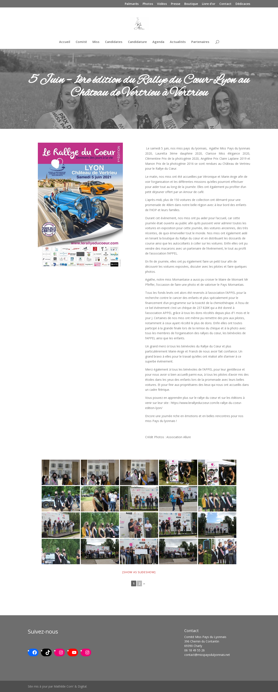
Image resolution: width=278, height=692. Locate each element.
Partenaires (200, 42)
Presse (175, 4)
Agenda (158, 42)
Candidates (113, 42)
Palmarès (132, 4)
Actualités (178, 42)
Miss (95, 42)
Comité (81, 42)
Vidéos (162, 4)
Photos (148, 4)
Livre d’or (208, 4)
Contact (225, 4)
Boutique (191, 4)
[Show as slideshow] (138, 572)
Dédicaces (242, 4)
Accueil (64, 42)
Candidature (137, 42)
